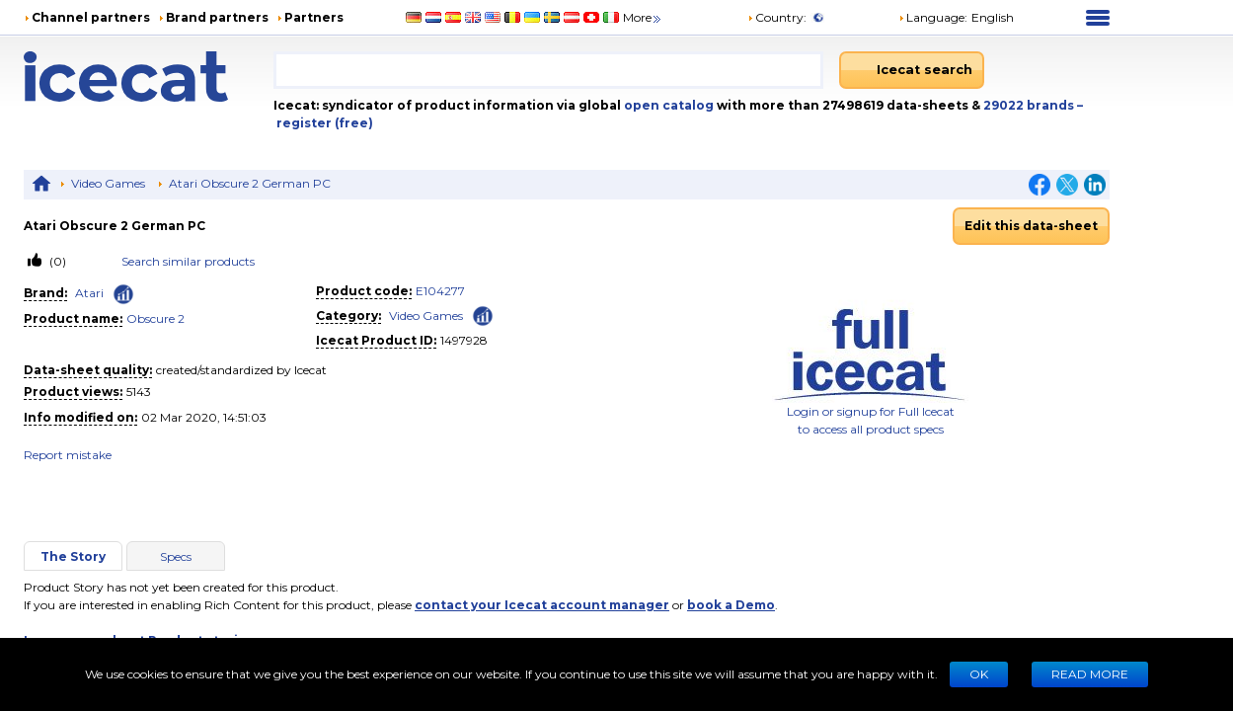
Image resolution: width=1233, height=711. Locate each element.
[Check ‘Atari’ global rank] (123, 294)
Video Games (108, 183)
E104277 (440, 290)
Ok (978, 674)
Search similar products (188, 261)
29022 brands (1030, 105)
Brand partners (217, 17)
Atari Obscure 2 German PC (250, 183)
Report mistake (68, 454)
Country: (777, 17)
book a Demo (731, 604)
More (643, 17)
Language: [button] (932, 17)
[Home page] (148, 76)
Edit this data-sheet (1031, 225)
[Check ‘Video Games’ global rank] (483, 314)
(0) (56, 261)
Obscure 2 (155, 318)
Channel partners (91, 17)
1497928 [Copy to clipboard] (464, 340)
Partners (314, 17)
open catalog (667, 105)
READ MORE (1089, 674)
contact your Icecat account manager (542, 604)
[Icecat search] (911, 70)
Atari (89, 292)
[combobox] (548, 70)
